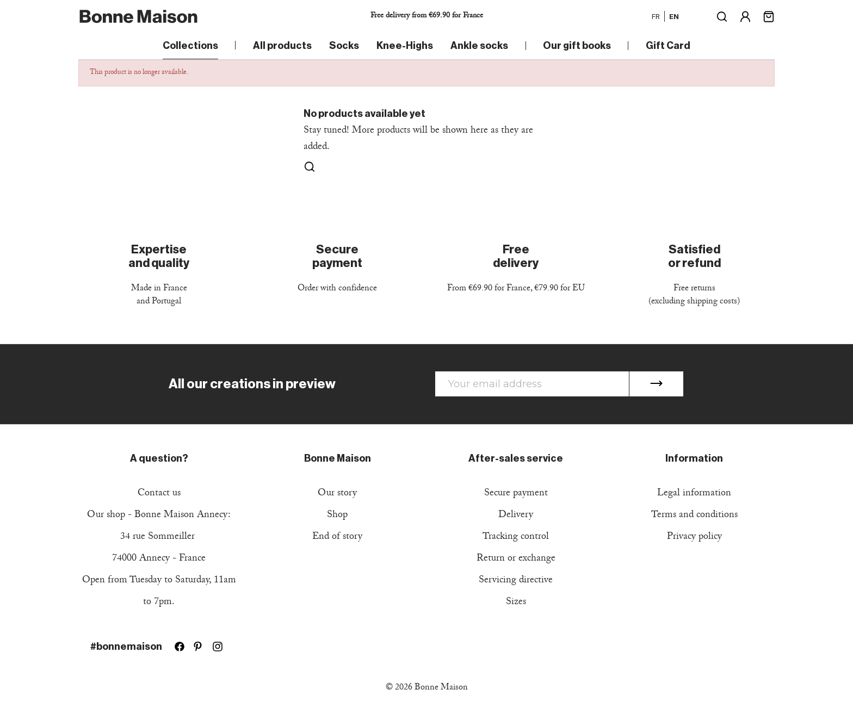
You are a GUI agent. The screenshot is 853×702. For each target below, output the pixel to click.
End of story (337, 537)
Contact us (159, 494)
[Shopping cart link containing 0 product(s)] (769, 15)
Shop (337, 515)
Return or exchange (516, 559)
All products (282, 46)
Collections (190, 46)
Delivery (515, 515)
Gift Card (668, 46)
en (674, 16)
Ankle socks (479, 46)
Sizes (516, 602)
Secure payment (516, 494)
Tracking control (516, 537)
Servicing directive (516, 581)
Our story (337, 494)
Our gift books (577, 46)
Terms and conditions (694, 515)
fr (656, 16)
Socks (344, 46)
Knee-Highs (404, 46)
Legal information (694, 494)
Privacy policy (694, 537)
